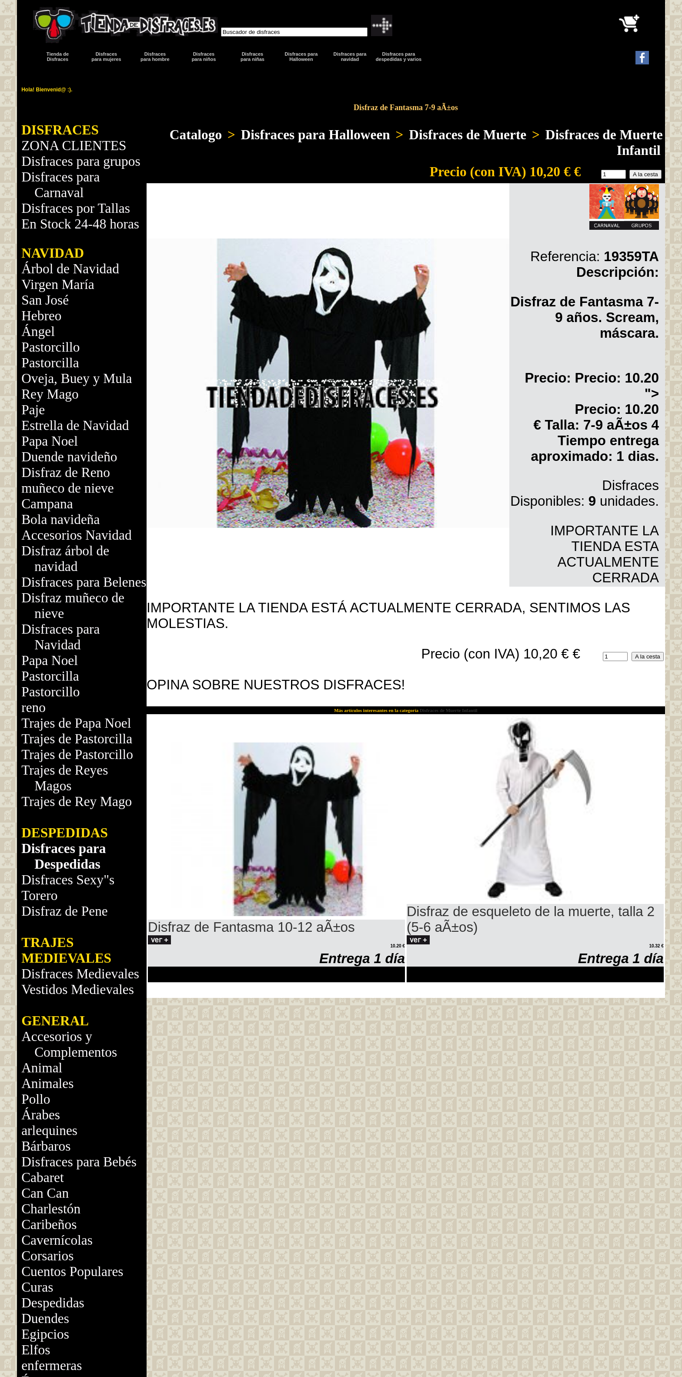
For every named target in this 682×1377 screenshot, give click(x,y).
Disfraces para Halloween (301, 56)
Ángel (38, 331)
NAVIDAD (52, 253)
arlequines (49, 1130)
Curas (37, 1287)
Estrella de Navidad (75, 425)
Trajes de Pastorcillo (77, 754)
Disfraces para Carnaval (60, 184)
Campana (47, 503)
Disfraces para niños (204, 56)
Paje (33, 409)
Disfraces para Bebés (79, 1161)
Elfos (35, 1349)
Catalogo (196, 134)
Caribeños (49, 1224)
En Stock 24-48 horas (80, 224)
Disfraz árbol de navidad (65, 558)
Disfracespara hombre (155, 56)
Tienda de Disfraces (58, 56)
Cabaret (42, 1177)
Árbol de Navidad (70, 268)
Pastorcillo (50, 347)
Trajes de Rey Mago (76, 801)
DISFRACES (60, 130)
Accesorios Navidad (76, 535)
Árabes (40, 1114)
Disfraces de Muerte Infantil (604, 142)
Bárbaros (45, 1146)
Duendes (45, 1318)
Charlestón (50, 1208)
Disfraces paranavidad (350, 56)
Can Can (45, 1193)
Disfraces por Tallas (75, 208)
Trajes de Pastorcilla (76, 738)
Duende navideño (69, 456)
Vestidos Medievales (77, 989)
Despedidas (52, 1302)
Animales (47, 1083)
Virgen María (57, 284)
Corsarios (47, 1255)
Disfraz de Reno (65, 472)
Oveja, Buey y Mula (76, 378)
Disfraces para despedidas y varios (398, 56)
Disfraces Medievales (80, 973)
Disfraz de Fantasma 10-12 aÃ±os (251, 927)
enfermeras (51, 1365)
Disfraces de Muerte (467, 134)
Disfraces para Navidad (60, 636)
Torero (39, 895)
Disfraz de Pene (64, 911)
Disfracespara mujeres (106, 56)
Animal (41, 1067)
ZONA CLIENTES (73, 145)
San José (45, 300)
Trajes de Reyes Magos (64, 777)
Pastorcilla (50, 362)
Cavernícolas (57, 1240)
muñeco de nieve (67, 488)
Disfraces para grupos (80, 161)
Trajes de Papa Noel (76, 723)
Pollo (35, 1099)
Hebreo (41, 315)
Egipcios (45, 1334)
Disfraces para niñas (252, 56)
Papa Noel (49, 441)
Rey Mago (50, 394)
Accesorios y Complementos (69, 1044)
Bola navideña (60, 519)
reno (33, 707)
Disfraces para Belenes (83, 582)
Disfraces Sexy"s (67, 879)
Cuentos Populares (72, 1271)
